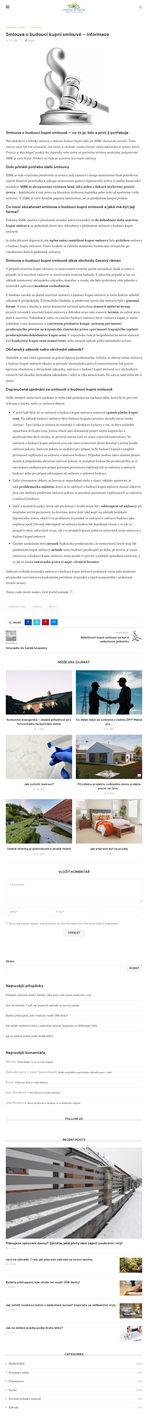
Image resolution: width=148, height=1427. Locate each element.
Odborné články (17, 606)
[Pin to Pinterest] (45, 622)
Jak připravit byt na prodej (109, 849)
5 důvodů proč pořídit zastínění (44, 1092)
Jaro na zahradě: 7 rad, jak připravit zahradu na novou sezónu (42, 1005)
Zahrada (75, 1408)
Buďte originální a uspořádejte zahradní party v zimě (85, 1072)
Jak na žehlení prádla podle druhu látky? (29, 1036)
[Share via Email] (54, 622)
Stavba (75, 1390)
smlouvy (53, 606)
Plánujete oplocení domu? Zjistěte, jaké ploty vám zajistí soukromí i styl (48, 995)
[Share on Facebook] (28, 622)
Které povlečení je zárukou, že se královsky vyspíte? (54, 1103)
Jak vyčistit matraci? (39, 784)
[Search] (140, 7)
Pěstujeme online (75, 1373)
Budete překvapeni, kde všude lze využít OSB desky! (37, 1016)
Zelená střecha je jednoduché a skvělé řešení (39, 849)
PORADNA (37, 606)
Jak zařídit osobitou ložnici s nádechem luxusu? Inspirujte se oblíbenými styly (51, 1026)
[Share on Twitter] (36, 622)
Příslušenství (75, 1381)
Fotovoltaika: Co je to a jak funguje (35, 1062)
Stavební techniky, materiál (75, 1399)
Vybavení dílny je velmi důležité (31, 1082)
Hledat (10, 961)
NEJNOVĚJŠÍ (75, 1364)
